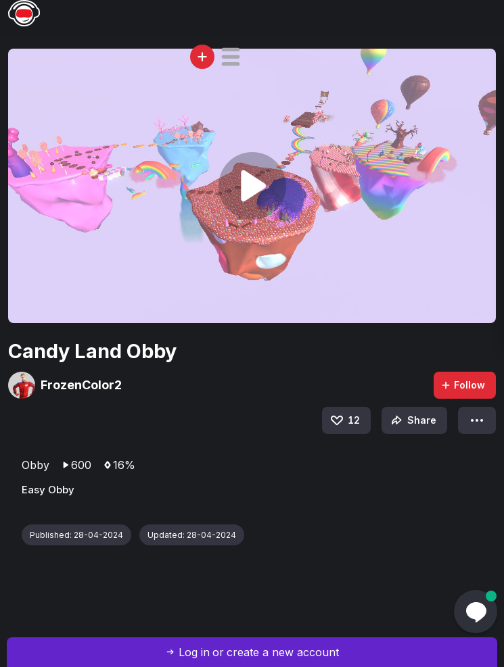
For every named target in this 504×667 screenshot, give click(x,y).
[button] (230, 56)
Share (412, 420)
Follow (462, 385)
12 (344, 420)
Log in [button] (194, 652)
